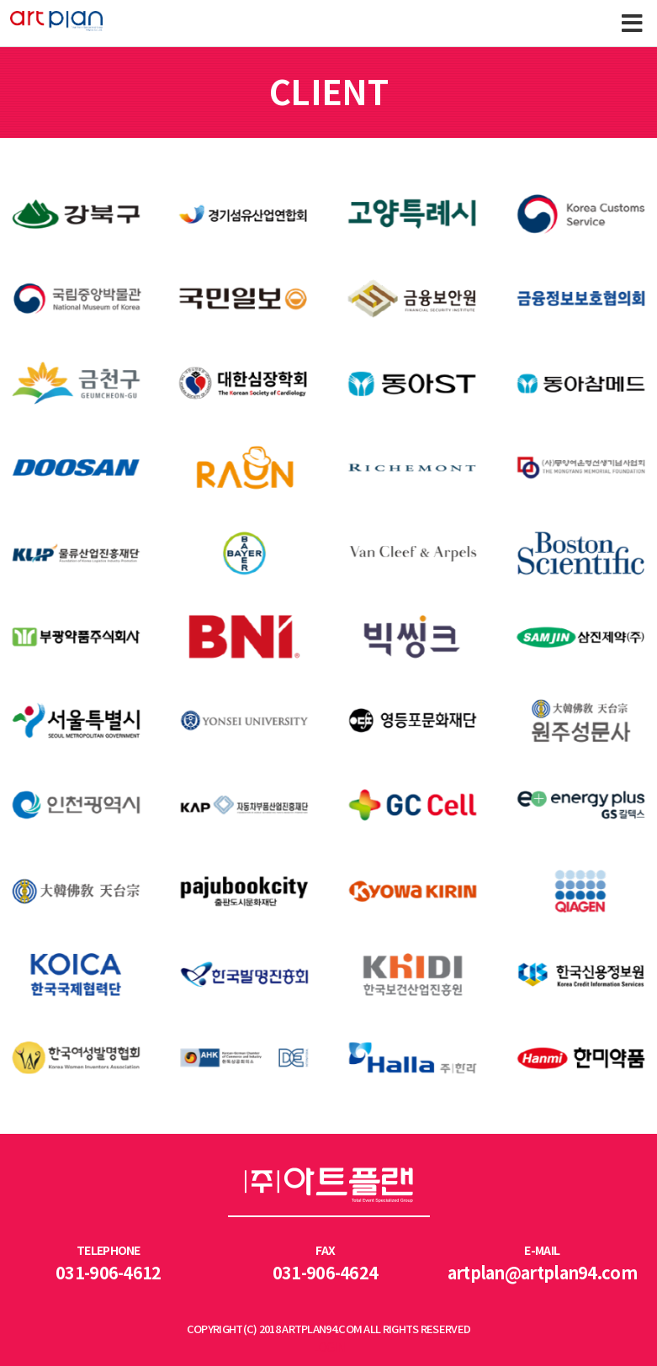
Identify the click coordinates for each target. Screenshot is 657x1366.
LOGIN (328, 1348)
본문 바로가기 (0, 0)
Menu (632, 23)
